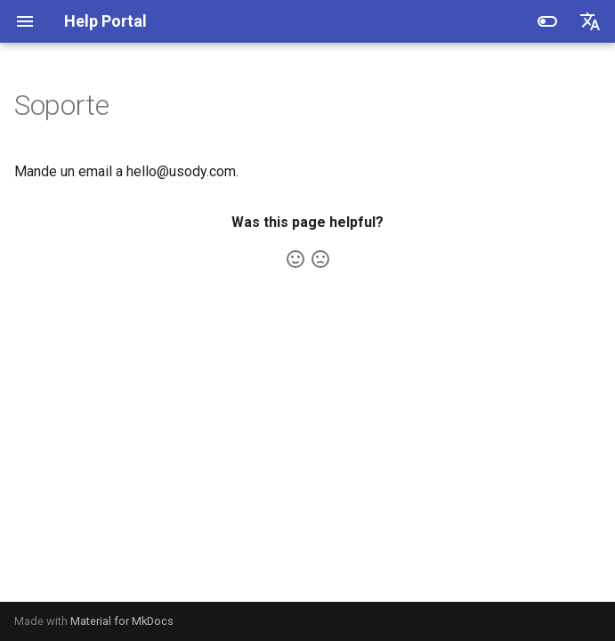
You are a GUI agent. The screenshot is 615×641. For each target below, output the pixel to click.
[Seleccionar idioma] (590, 21)
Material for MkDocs (122, 621)
